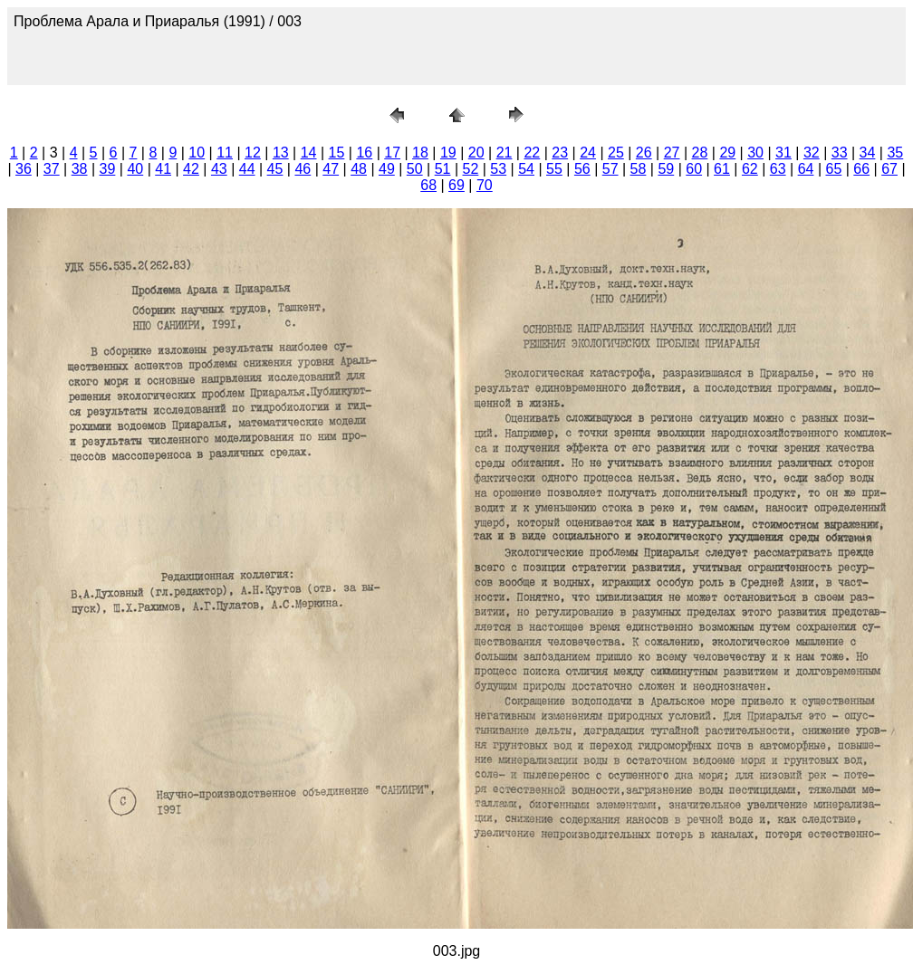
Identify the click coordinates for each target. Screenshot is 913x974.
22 (532, 152)
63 (778, 169)
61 (722, 169)
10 (196, 152)
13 (281, 152)
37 (51, 169)
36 (23, 169)
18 (420, 152)
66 (861, 169)
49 (387, 169)
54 (526, 169)
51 (443, 169)
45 (275, 169)
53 (498, 169)
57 (610, 169)
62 (750, 169)
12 (253, 152)
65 (833, 169)
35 (895, 152)
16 (364, 152)
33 (839, 152)
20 (476, 152)
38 (80, 169)
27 (672, 152)
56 (582, 169)
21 (504, 152)
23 (560, 152)
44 (247, 169)
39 (108, 169)
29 (727, 152)
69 (456, 185)
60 (694, 169)
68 (428, 185)
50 (415, 169)
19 (448, 152)
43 (219, 169)
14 (309, 152)
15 (337, 152)
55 (554, 169)
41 (163, 169)
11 (224, 152)
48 (359, 169)
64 (806, 169)
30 (755, 152)
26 (644, 152)
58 (638, 169)
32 (811, 152)
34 (868, 152)
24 (588, 152)
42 (191, 169)
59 (666, 169)
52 (471, 169)
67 (889, 169)
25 (616, 152)
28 (700, 152)
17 (392, 152)
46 (302, 169)
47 (330, 169)
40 (135, 169)
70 (484, 185)
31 (783, 152)
